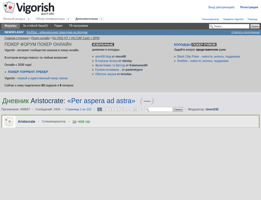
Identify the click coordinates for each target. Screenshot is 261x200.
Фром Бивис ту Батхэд (110, 65)
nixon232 (212, 109)
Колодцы (195, 44)
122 (134, 109)
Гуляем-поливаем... (108, 69)
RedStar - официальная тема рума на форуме (57, 32)
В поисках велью (106, 60)
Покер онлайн (40, 38)
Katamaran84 (138, 65)
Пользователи (210, 19)
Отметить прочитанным (245, 32)
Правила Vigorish (233, 19)
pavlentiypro (134, 69)
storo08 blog (103, 56)
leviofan (126, 74)
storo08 (120, 56)
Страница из (78, 109)
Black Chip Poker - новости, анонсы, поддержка (208, 56)
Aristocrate (47, 101)
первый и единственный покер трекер (42, 78)
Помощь (252, 19)
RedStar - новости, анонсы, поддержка (202, 60)
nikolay (127, 60)
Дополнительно (87, 18)
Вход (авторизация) (222, 7)
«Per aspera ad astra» (101, 101)
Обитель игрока (105, 74)
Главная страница (16, 38)
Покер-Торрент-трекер (28, 71)
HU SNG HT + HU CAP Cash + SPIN (75, 38)
